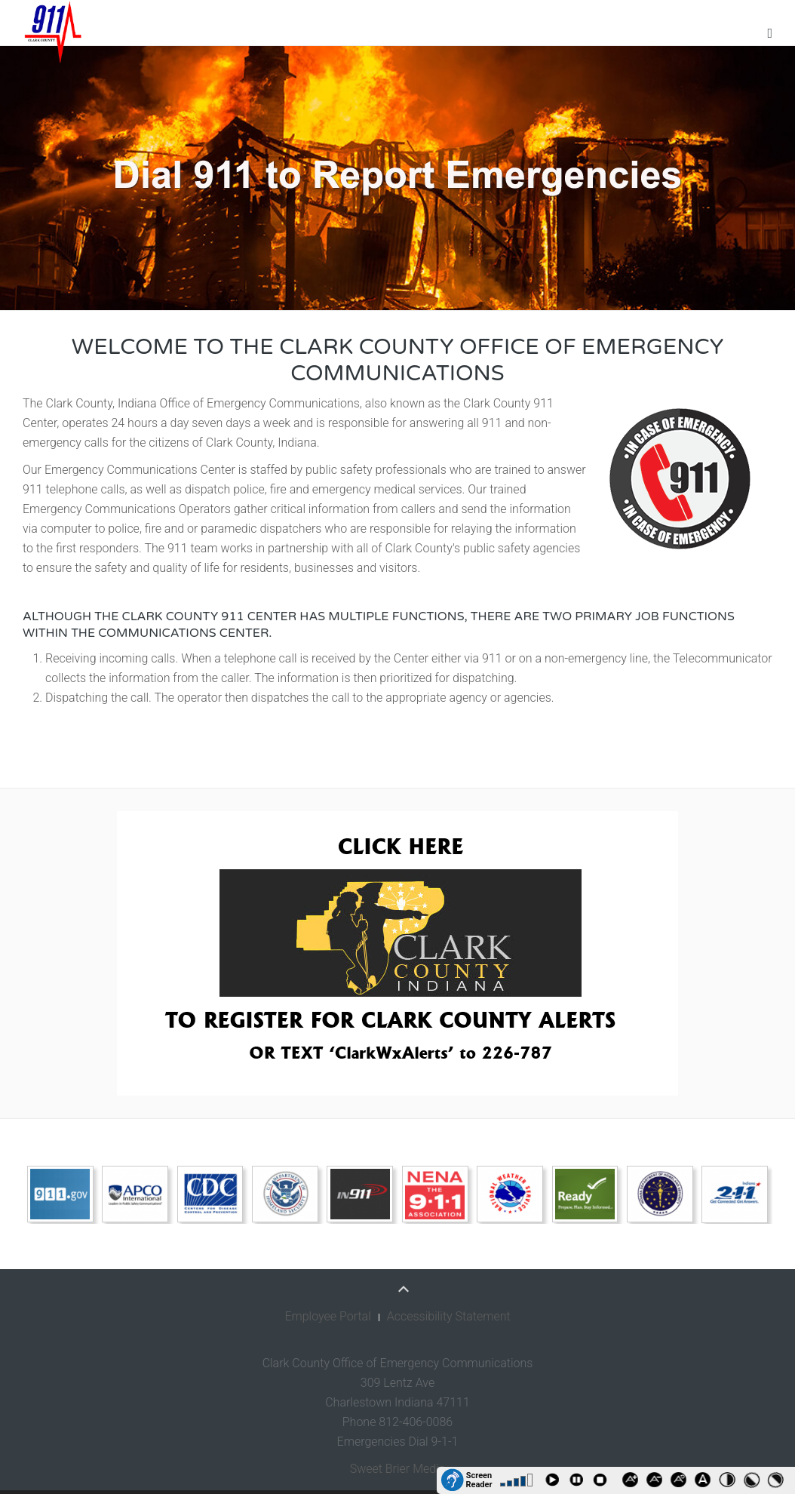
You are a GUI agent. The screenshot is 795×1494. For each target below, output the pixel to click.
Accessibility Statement (449, 1316)
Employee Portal (327, 1316)
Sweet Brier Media (398, 1469)
